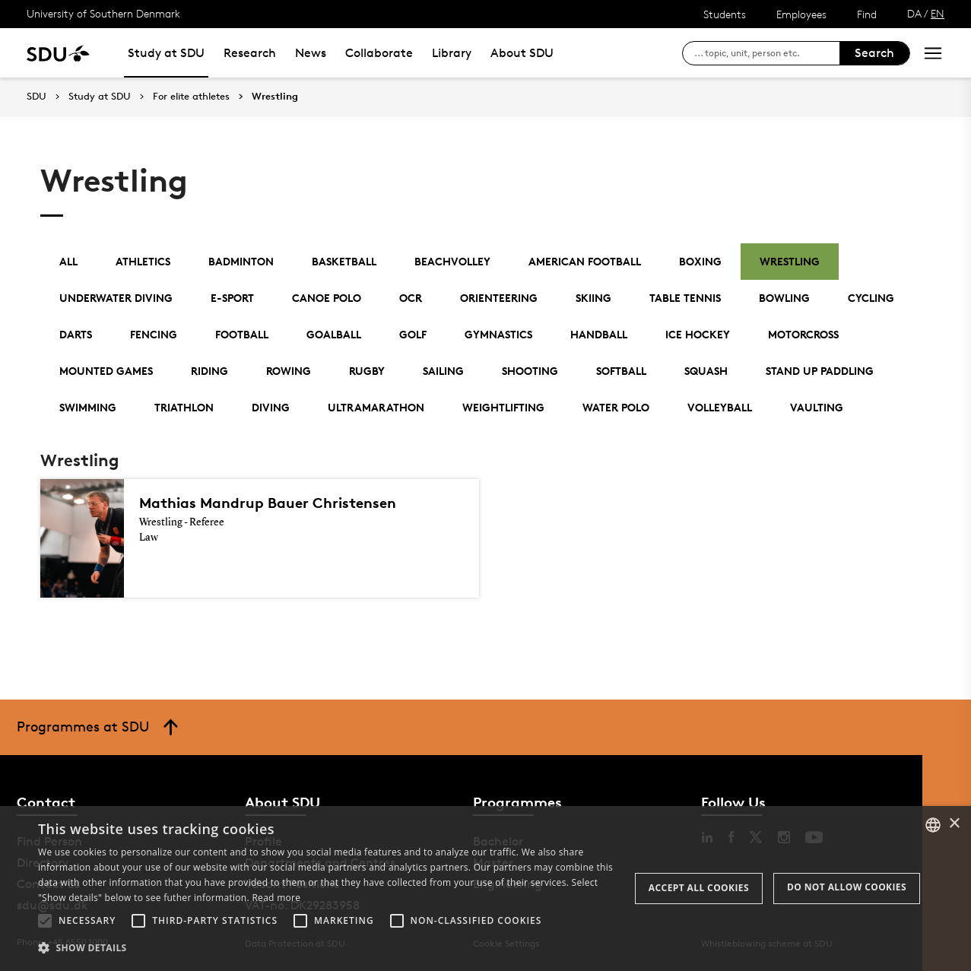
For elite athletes (191, 96)
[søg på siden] (766, 53)
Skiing (593, 297)
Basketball (344, 261)
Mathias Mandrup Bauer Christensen (267, 502)
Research (250, 53)
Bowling (784, 297)
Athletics (143, 261)
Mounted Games (106, 370)
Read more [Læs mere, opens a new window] (276, 897)
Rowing (288, 370)
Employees (801, 14)
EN (937, 13)
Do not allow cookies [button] (846, 887)
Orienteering (499, 297)
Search (874, 53)
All (68, 261)
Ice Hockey (697, 334)
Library (451, 53)
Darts (75, 334)
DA (914, 13)
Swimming (87, 407)
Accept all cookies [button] (699, 887)
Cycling (871, 297)
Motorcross (803, 334)
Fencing (153, 334)
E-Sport (232, 297)
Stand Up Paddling (820, 370)
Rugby (367, 370)
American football (584, 261)
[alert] (485, 888)
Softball (621, 370)
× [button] (954, 824)
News (310, 53)
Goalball (333, 334)
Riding (209, 370)
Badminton (241, 261)
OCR (410, 297)
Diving (271, 407)
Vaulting (816, 407)
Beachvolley (452, 261)
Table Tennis (685, 297)
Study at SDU (166, 53)
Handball (598, 334)
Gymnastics (498, 334)
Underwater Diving (116, 297)
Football (241, 334)
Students (724, 14)
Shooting (530, 370)
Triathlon (184, 407)
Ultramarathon (376, 407)
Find (867, 14)
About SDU (522, 53)
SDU (36, 96)
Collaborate (379, 53)
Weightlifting (503, 407)
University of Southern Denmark (103, 13)
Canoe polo (326, 297)
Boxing (700, 261)
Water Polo (615, 407)
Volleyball (719, 407)
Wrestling (275, 96)
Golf (413, 334)
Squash (706, 370)
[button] (45, 921)
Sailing (443, 370)
